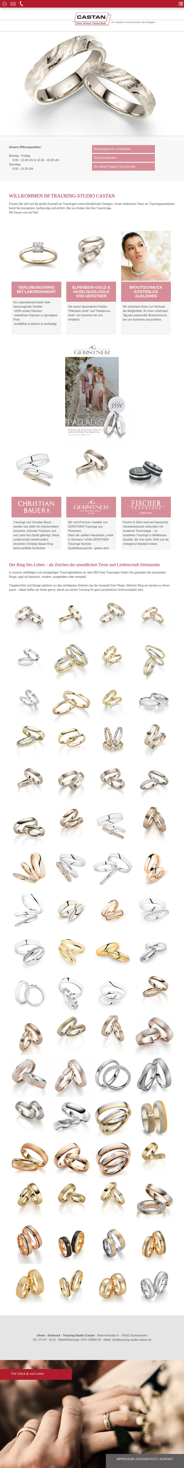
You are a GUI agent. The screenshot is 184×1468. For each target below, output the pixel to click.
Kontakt (166, 1459)
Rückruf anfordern (105, 157)
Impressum (125, 1459)
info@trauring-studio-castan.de (131, 1339)
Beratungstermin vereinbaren (112, 148)
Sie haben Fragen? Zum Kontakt (114, 166)
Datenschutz (147, 1459)
